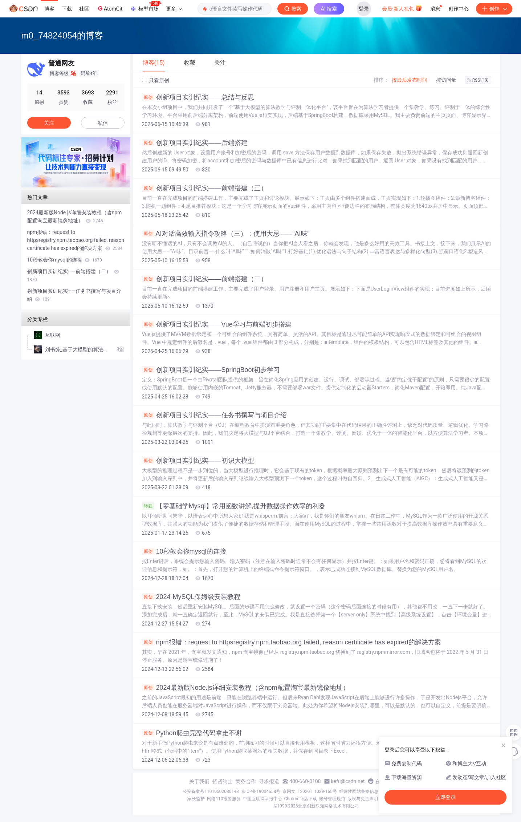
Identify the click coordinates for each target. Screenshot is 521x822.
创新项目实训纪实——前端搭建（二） (204, 279)
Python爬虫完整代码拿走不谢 (192, 733)
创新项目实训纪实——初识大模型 (198, 460)
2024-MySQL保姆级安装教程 (191, 596)
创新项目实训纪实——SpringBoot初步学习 (211, 369)
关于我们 (199, 781)
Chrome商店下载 (300, 798)
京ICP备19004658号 (261, 791)
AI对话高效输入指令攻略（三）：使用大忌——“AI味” (226, 233)
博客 (49, 9)
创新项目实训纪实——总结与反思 (198, 97)
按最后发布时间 (409, 80)
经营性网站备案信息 (358, 791)
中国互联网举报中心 (262, 798)
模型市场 (146, 6)
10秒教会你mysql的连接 (184, 551)
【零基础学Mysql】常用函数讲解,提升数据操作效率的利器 (233, 506)
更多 (174, 9)
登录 (364, 9)
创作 (494, 9)
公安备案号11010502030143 (211, 791)
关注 (49, 123)
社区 (84, 9)
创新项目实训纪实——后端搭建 (195, 142)
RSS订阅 (478, 80)
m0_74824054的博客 (62, 35)
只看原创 (155, 80)
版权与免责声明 (362, 798)
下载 (67, 9)
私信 (103, 123)
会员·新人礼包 (402, 8)
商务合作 (246, 781)
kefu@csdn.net (348, 781)
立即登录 (445, 797)
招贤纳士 (222, 781)
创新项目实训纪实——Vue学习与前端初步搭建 (217, 324)
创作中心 (458, 9)
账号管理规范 (332, 798)
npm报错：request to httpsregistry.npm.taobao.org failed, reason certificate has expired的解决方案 (291, 642)
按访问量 (446, 80)
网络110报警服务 (223, 798)
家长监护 (196, 798)
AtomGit (109, 8)
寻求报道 (269, 781)
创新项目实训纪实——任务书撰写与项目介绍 (214, 415)
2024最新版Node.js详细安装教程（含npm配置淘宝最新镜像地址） (245, 687)
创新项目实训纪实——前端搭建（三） (204, 188)
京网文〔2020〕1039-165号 (309, 791)
